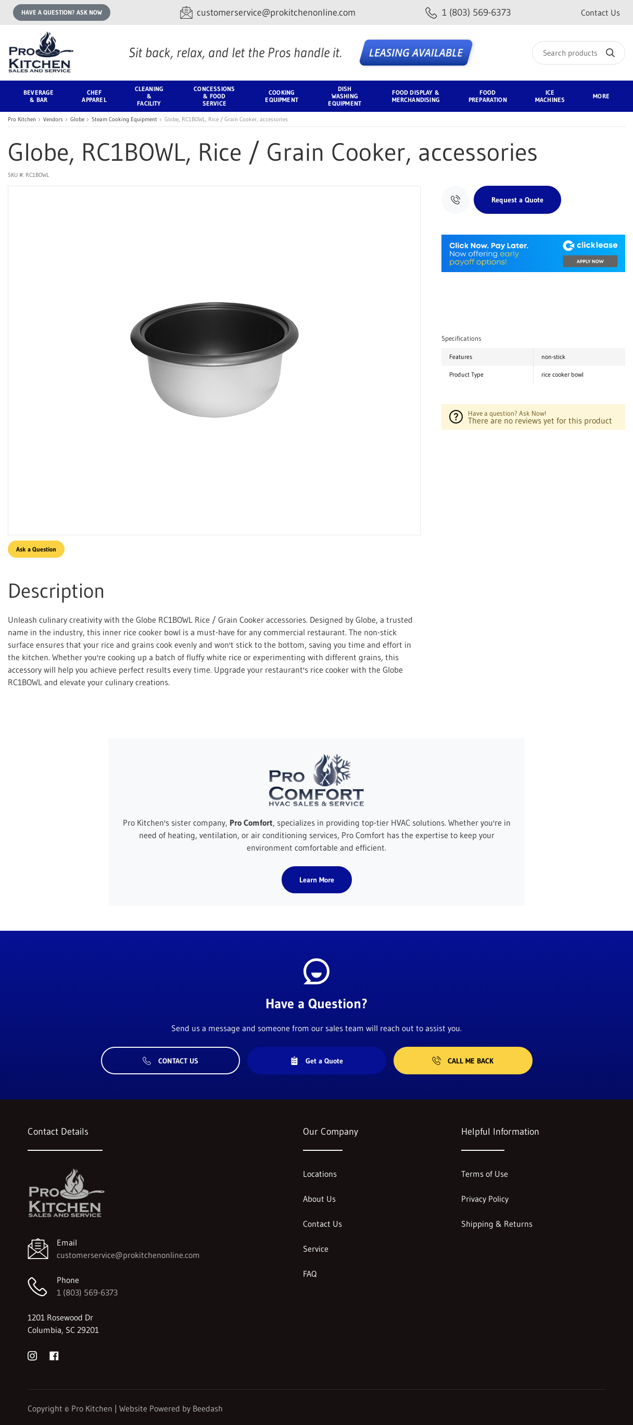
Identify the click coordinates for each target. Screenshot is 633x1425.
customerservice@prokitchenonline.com (128, 1255)
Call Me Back (462, 1060)
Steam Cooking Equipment (124, 119)
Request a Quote (517, 199)
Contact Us (600, 12)
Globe (77, 119)
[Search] (578, 53)
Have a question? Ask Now (61, 12)
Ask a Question (36, 549)
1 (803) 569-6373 (87, 1292)
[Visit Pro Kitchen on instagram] (32, 1355)
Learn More (316, 879)
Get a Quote (316, 1060)
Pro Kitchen (22, 119)
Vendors (53, 119)
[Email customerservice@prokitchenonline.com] (268, 13)
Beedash (208, 1408)
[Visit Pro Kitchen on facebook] (54, 1355)
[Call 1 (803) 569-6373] (468, 13)
